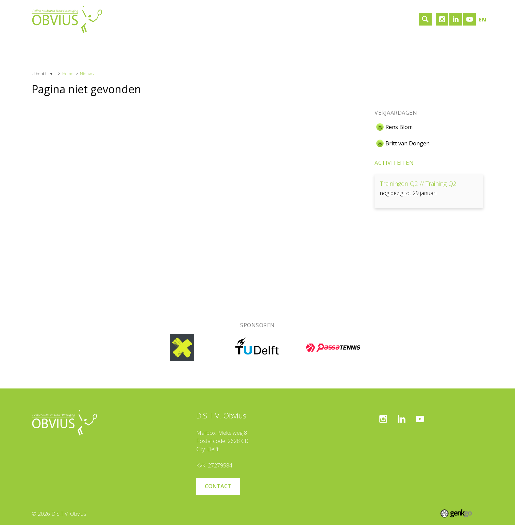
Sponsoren (139, 46)
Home (44, 46)
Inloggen (241, 46)
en (482, 19)
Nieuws (87, 74)
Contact (172, 46)
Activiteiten (394, 162)
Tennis (107, 46)
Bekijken (429, 191)
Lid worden (206, 46)
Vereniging (75, 46)
